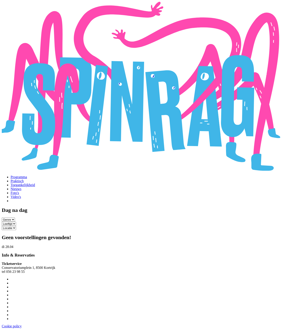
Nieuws (16, 189)
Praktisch (17, 181)
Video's (16, 197)
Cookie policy (12, 326)
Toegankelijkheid (23, 185)
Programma (19, 177)
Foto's (15, 193)
